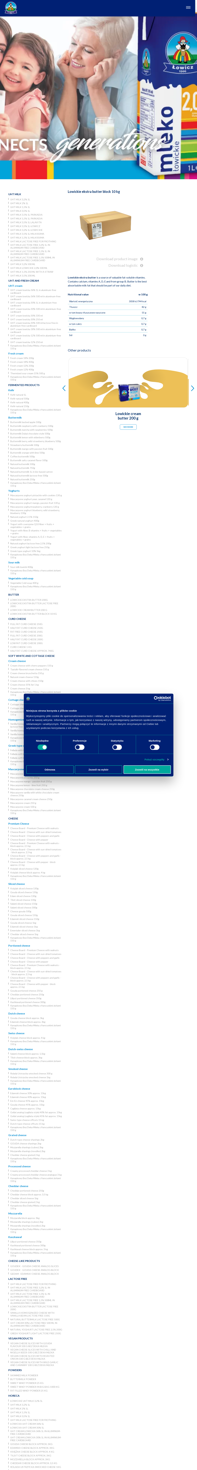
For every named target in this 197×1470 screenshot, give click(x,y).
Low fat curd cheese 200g (26, 643)
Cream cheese (17, 660)
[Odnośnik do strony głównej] (11, 8)
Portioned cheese (19, 945)
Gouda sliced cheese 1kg (23, 922)
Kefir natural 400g (19, 402)
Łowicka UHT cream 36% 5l (27, 1423)
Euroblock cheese (19, 1088)
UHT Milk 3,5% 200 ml (22, 275)
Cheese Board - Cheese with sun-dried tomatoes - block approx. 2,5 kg (35, 851)
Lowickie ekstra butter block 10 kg (33, 613)
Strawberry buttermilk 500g (24, 445)
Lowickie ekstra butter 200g (29, 599)
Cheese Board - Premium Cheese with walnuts (34, 828)
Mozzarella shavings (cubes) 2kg (26, 1147)
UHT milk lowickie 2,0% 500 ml (28, 268)
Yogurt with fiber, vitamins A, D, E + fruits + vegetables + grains (32, 538)
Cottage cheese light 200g (24, 708)
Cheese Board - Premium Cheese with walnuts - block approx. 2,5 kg (35, 844)
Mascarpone (16, 769)
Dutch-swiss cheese (20, 1049)
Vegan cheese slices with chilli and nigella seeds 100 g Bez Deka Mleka (33, 1351)
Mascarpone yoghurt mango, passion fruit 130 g (35, 503)
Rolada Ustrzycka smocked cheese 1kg (30, 1077)
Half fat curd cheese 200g (26, 639)
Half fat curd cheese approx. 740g (32, 650)
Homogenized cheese (21, 719)
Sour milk (14, 562)
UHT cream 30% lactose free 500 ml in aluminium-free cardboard (33, 1324)
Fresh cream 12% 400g (22, 369)
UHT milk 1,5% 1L (20, 207)
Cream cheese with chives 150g (26, 680)
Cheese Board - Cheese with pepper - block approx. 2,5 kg (33, 863)
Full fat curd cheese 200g (26, 635)
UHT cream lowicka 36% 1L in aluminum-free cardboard (33, 291)
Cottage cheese (18, 699)
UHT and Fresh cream (23, 280)
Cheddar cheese (18, 1186)
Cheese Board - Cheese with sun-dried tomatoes (35, 832)
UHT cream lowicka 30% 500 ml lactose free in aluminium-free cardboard (34, 324)
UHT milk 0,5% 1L (20, 210)
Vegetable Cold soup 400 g (24, 582)
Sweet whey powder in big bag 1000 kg (34, 1386)
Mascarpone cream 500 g (23, 806)
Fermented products (24, 385)
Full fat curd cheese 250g (26, 624)
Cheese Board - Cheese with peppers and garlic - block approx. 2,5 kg (35, 857)
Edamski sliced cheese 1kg (24, 926)
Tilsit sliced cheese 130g (23, 899)
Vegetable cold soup (20, 578)
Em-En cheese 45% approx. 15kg (27, 1100)
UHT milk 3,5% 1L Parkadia (26, 214)
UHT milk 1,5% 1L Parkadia (26, 218)
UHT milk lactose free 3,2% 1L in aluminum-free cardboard (30, 246)
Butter (13, 594)
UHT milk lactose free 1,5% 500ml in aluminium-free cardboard (32, 259)
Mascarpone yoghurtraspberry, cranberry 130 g (34, 506)
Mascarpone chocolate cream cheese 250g (32, 789)
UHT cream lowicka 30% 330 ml (26, 315)
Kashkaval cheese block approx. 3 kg (29, 1249)
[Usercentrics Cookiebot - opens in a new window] (156, 698)
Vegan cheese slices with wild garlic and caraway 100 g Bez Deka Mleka (34, 1363)
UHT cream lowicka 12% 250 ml (26, 342)
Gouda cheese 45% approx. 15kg (27, 1104)
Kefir (11, 390)
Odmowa (50, 769)
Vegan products (20, 1338)
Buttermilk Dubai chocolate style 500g (30, 433)
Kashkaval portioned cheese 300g (28, 1002)
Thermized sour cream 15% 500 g (27, 373)
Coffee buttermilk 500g (22, 456)
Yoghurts (14, 490)
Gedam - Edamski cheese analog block (34, 1273)
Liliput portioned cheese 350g (25, 998)
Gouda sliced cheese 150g (24, 915)
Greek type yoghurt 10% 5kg (25, 551)
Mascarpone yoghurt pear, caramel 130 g (31, 499)
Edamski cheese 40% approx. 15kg (28, 1097)
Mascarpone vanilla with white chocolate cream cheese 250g (34, 794)
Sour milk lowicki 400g (21, 567)
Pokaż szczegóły (154, 759)
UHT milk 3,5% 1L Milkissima (27, 233)
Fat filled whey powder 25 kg (29, 1390)
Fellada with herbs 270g (22, 750)
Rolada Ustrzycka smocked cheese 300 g (31, 1073)
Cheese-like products (24, 1260)
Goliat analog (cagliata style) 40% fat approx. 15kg (36, 1112)
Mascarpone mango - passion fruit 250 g (31, 781)
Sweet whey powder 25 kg (27, 1383)
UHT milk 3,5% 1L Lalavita (26, 222)
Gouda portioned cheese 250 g (26, 990)
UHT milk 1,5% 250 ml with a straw (31, 271)
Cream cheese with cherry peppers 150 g (31, 665)
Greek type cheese (19, 745)
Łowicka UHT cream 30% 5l (27, 1427)
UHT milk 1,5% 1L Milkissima (27, 237)
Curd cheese (17, 618)
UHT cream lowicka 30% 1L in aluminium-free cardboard (33, 304)
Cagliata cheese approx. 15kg (25, 1108)
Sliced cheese (16, 883)
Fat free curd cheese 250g (26, 631)
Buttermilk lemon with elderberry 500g (30, 437)
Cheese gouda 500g (20, 911)
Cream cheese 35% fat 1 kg (24, 684)
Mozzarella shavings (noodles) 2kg (27, 1151)
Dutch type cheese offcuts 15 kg (27, 1123)
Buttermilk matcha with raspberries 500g (31, 429)
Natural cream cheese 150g (24, 677)
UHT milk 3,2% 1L (20, 199)
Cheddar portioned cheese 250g (27, 994)
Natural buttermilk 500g (22, 464)
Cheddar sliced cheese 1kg (24, 934)
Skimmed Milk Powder (24, 1375)
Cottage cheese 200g (21, 704)
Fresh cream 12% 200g (22, 365)
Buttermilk (15, 417)
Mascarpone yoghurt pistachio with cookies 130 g (36, 495)
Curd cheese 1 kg (21, 647)
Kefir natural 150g (19, 406)
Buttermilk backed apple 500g (25, 422)
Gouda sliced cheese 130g (24, 892)
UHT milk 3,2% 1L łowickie (26, 230)
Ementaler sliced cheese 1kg (25, 930)
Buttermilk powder (23, 1379)
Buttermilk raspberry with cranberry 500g (31, 426)
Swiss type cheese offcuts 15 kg (27, 1120)
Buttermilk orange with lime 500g (27, 452)
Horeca (13, 1395)
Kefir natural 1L (18, 394)
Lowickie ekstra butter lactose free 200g (34, 605)
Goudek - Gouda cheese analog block (34, 1270)
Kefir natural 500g (19, 398)
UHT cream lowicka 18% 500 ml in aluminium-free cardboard (35, 330)
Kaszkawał (15, 1236)
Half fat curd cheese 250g (26, 627)
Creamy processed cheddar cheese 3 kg (31, 1170)
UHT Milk (14, 194)
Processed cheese (19, 1166)
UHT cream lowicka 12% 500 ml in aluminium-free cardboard (35, 337)
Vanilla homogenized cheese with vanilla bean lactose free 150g (32, 1314)
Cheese (13, 818)
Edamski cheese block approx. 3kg (27, 1021)
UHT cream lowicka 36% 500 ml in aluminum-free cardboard (35, 298)
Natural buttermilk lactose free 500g (29, 475)
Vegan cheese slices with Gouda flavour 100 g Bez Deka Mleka (31, 1345)
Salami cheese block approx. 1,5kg (27, 1053)
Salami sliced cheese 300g (23, 907)
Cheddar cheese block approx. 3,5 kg (29, 1194)
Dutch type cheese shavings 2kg (27, 1139)
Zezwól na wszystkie (147, 769)
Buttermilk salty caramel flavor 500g (29, 460)
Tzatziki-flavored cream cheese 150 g (29, 669)
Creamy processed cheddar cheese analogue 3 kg (36, 1174)
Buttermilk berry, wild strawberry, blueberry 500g (35, 441)
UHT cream (15, 285)
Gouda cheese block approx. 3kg (27, 1018)
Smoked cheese (18, 1068)
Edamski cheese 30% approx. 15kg (28, 1093)
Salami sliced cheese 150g (23, 903)
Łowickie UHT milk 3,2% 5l (26, 1400)
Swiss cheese (16, 1033)
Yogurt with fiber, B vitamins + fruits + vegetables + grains (36, 532)
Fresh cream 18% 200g (22, 358)
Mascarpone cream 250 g (23, 803)
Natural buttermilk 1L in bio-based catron (31, 471)
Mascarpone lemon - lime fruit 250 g (28, 785)
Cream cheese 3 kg (20, 688)
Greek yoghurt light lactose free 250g (30, 547)
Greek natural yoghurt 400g (24, 520)
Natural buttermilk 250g (22, 479)
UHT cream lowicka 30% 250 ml (26, 319)
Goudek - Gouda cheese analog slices (34, 1266)
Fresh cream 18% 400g (22, 361)
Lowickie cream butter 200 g (28, 610)
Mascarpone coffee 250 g (23, 773)
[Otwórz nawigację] (190, 7)
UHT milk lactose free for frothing (33, 241)
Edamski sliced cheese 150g (24, 919)
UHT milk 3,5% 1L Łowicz (25, 226)
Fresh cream (16, 353)
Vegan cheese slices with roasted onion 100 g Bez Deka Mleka (32, 1357)
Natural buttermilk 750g (22, 467)
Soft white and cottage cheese (31, 655)
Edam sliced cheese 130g (23, 896)
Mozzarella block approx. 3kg (25, 1218)
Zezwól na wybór (98, 769)
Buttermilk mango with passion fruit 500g (31, 448)
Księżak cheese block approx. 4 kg (27, 872)
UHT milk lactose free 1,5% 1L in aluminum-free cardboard (30, 252)
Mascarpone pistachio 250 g (24, 777)
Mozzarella (15, 1213)
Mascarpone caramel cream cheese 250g (31, 799)
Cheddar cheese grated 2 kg (25, 1155)
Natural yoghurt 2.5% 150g (24, 516)
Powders (15, 1370)
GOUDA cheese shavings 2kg (25, 1143)
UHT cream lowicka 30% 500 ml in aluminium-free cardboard (35, 310)
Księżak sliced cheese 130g (24, 868)
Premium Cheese (18, 823)
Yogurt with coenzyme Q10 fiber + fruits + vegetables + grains (32, 525)
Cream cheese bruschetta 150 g (27, 673)
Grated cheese (17, 1135)
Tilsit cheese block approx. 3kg (26, 1057)
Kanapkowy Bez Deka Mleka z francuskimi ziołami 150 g (35, 347)
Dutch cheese (16, 1013)
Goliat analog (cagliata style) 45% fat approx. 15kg (36, 1116)
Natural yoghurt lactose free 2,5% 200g (30, 543)
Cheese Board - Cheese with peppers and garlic (35, 835)
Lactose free (17, 1278)
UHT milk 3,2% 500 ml (22, 264)
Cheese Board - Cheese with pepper (29, 839)
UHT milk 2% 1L (19, 203)
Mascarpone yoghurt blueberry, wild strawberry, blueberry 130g (35, 511)
